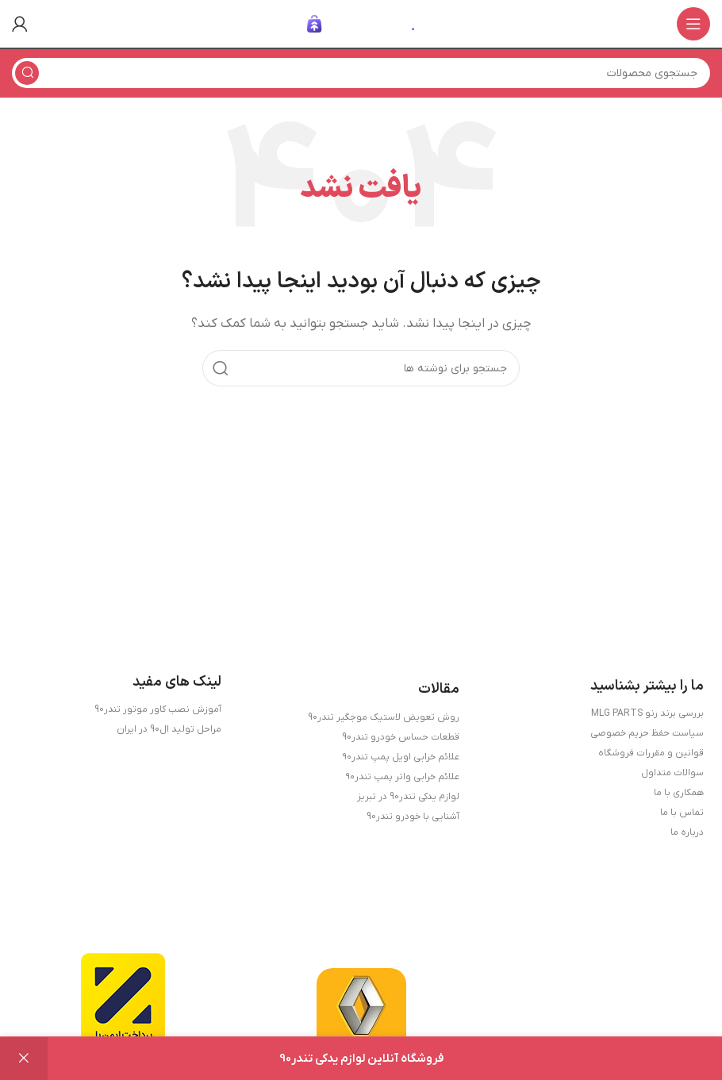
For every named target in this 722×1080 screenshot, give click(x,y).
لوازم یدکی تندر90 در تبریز (408, 796)
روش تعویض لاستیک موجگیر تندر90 (383, 717)
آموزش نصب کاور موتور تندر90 (157, 709)
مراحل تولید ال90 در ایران (169, 729)
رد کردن (24, 1058)
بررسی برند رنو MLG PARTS (647, 713)
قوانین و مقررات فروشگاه (651, 753)
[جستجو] (361, 73)
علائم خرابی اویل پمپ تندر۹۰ (401, 757)
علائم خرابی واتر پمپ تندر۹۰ (402, 777)
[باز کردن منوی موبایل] (693, 24)
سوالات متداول (672, 773)
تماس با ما (682, 812)
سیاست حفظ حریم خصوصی (647, 733)
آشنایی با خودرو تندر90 (413, 816)
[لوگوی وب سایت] (361, 23)
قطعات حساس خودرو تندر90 (400, 737)
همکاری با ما (679, 792)
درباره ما (687, 832)
